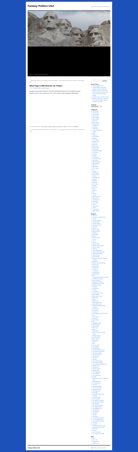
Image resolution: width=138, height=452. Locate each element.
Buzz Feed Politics (96, 237)
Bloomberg (94, 233)
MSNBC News (95, 301)
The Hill (94, 376)
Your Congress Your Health (98, 433)
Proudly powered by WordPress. (99, 447)
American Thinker (96, 223)
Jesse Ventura (95, 152)
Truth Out (94, 414)
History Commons (96, 280)
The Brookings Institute (97, 361)
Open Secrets (95, 318)
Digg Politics (95, 261)
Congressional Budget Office (98, 252)
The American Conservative (98, 351)
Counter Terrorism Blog (97, 253)
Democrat (94, 135)
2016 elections (95, 114)
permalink (76, 126)
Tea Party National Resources (98, 350)
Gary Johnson (95, 139)
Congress (94, 131)
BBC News (94, 228)
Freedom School (95, 272)
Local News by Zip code (97, 293)
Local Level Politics (96, 158)
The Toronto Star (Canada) (98, 400)
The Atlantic (95, 357)
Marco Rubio (95, 160)
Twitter (93, 204)
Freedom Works (95, 274)
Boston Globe (95, 234)
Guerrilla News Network (97, 278)
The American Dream (97, 353)
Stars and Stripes (96, 348)
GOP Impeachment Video (97, 85)
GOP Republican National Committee (100, 277)
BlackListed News (96, 231)
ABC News (94, 215)
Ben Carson (94, 120)
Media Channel (95, 294)
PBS (93, 321)
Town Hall (94, 413)
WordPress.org (95, 443)
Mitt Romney (95, 166)
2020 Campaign (95, 117)
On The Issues (95, 316)
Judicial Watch (95, 288)
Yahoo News (95, 429)
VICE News (95, 424)
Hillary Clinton (95, 147)
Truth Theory (95, 416)
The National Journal (96, 386)
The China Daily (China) (97, 362)
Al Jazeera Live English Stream (99, 217)
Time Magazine (95, 411)
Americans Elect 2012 (97, 225)
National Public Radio (97, 304)
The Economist (95, 373)
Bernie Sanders (95, 122)
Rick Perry (94, 182)
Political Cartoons (96, 324)
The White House (96, 199)
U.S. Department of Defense (98, 417)
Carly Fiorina (95, 128)
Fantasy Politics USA (41, 5)
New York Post (95, 308)
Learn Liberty (95, 291)
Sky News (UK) (95, 345)
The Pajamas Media (96, 389)
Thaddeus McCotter (96, 196)
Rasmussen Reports (96, 335)
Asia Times (94, 226)
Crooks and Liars (96, 255)
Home (31, 74)
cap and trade (95, 127)
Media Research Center (97, 296)
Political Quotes (95, 174)
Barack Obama (52, 126)
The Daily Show (95, 370)
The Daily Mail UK (96, 368)
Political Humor (95, 172)
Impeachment (95, 149)
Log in (93, 438)
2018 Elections (95, 116)
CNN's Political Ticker (97, 250)
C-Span (94, 239)
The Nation (94, 384)
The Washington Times (97, 408)
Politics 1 (94, 329)
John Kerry (94, 155)
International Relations (97, 150)
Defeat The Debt (95, 256)
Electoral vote (95, 264)
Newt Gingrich (95, 168)
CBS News (94, 242)
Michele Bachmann (96, 161)
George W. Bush (95, 141)
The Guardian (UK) (96, 375)
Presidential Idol (95, 177)
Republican (94, 180)
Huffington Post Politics (97, 282)
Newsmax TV (95, 312)
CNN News (94, 248)
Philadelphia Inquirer (96, 323)
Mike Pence (94, 165)
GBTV (93, 275)
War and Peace (95, 209)
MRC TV (94, 299)
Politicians (94, 176)
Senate (93, 188)
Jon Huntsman (95, 157)
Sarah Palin (94, 187)
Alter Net (94, 218)
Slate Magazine (95, 346)
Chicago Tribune (95, 244)
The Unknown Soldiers (97, 406)
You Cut (94, 430)
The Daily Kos (95, 367)
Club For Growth (96, 247)
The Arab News (95, 356)
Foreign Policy (95, 267)
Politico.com (95, 327)
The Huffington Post (96, 381)
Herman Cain (95, 146)
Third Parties (95, 201)
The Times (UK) (95, 398)
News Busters (95, 310)
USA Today (94, 422)
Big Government (95, 124)
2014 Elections (95, 112)
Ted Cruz (94, 195)
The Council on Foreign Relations (99, 364)
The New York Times (96, 387)
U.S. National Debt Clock (97, 419)
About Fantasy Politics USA (41, 74)
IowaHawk (94, 286)
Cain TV (94, 240)
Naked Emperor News (97, 302)
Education (94, 138)
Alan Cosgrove (46, 88)
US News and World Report (98, 421)
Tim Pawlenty (95, 203)
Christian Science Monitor (98, 245)
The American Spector (97, 354)
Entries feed (95, 440)
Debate (93, 133)
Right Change (95, 340)
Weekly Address (95, 210)
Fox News (94, 269)
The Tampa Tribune (96, 397)
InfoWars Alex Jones (96, 285)
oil (93, 169)
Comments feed (95, 441)
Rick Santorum (95, 184)
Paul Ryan (94, 171)
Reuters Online (95, 338)
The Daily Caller (96, 365)
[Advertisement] (69, 60)
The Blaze (94, 359)
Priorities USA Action (35, 91)
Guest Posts (94, 142)
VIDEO (64, 126)
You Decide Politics (96, 432)
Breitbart (94, 236)
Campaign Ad (59, 126)
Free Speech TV (95, 270)
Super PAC (94, 190)
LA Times (94, 289)
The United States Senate (97, 405)
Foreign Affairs (95, 266)
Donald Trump (95, 136)
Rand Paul (94, 179)
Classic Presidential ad (97, 130)
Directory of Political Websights (99, 263)
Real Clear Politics (96, 337)
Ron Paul (94, 185)
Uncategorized (95, 206)
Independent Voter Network (98, 283)
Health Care (95, 144)
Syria (93, 191)
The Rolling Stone (96, 391)
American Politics (96, 221)
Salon (93, 343)
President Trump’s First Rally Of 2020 (100, 97)
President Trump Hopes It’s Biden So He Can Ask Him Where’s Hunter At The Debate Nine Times (100, 100)
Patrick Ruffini (95, 319)
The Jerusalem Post (96, 383)
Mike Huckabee (95, 163)
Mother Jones (95, 297)
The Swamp (95, 392)
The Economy (95, 198)
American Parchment (96, 220)
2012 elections (44, 126)
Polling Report (95, 331)
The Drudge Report (96, 372)
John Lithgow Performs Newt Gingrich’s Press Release (72, 80)
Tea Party (94, 193)
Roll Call (94, 342)
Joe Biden (94, 154)
